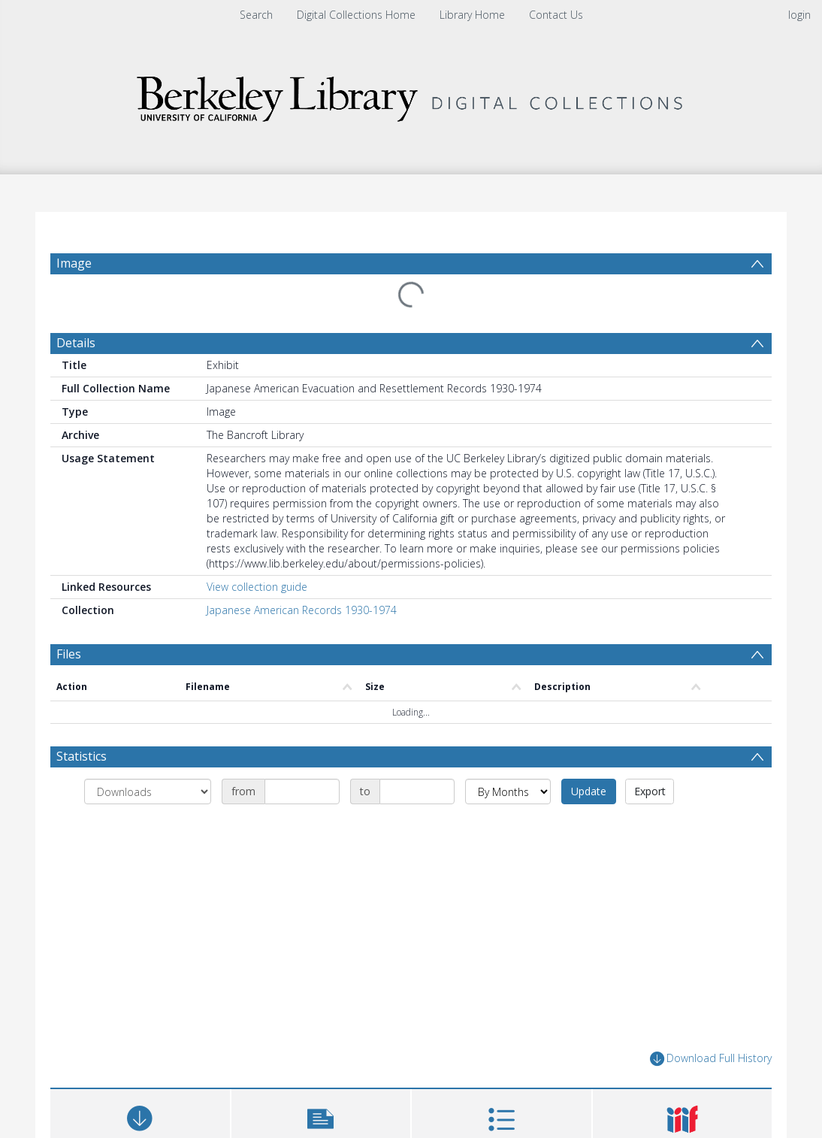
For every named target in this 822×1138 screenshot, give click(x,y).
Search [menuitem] (256, 15)
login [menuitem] (799, 15)
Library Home (472, 15)
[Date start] (302, 791)
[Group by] (147, 791)
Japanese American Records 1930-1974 (302, 610)
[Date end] (417, 791)
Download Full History (711, 1059)
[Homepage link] (411, 95)
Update (588, 791)
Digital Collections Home (356, 15)
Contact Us (556, 15)
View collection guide (257, 587)
